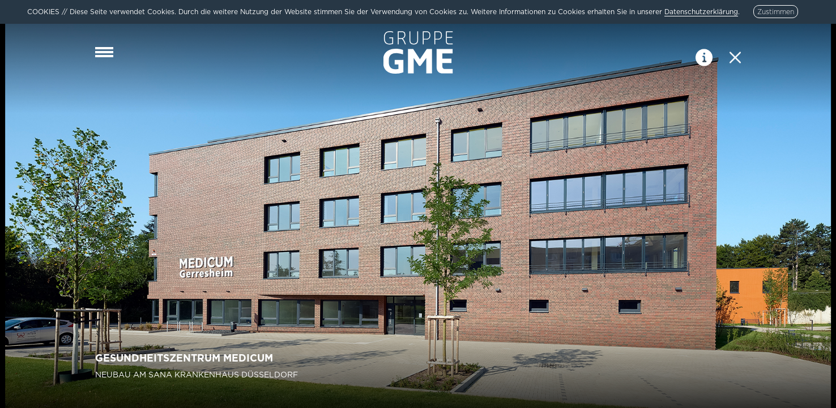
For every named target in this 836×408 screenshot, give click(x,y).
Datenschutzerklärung (701, 11)
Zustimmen (775, 11)
